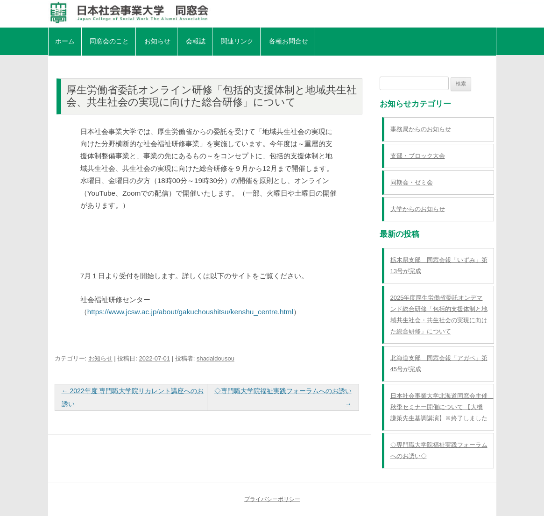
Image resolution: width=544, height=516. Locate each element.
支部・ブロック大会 (417, 155)
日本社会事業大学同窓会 (272, 12)
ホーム (65, 41)
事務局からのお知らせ (420, 129)
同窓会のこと (109, 41)
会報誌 (195, 41)
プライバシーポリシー (272, 499)
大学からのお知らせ (417, 208)
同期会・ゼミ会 (411, 182)
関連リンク (237, 41)
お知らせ (157, 41)
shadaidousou (215, 358)
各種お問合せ (288, 41)
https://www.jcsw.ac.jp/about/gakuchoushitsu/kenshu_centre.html (190, 312)
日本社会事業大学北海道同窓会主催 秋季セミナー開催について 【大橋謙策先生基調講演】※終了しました (442, 407)
